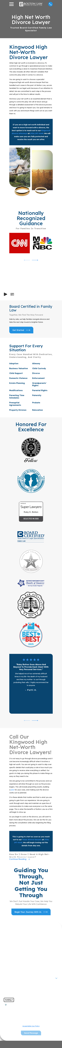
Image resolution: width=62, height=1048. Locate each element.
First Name (9, 946)
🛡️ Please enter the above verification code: (24, 1005)
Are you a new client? (14, 977)
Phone (7, 962)
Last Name (9, 954)
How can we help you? (15, 985)
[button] (12, 294)
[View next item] (35, 260)
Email (7, 969)
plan (12, 790)
